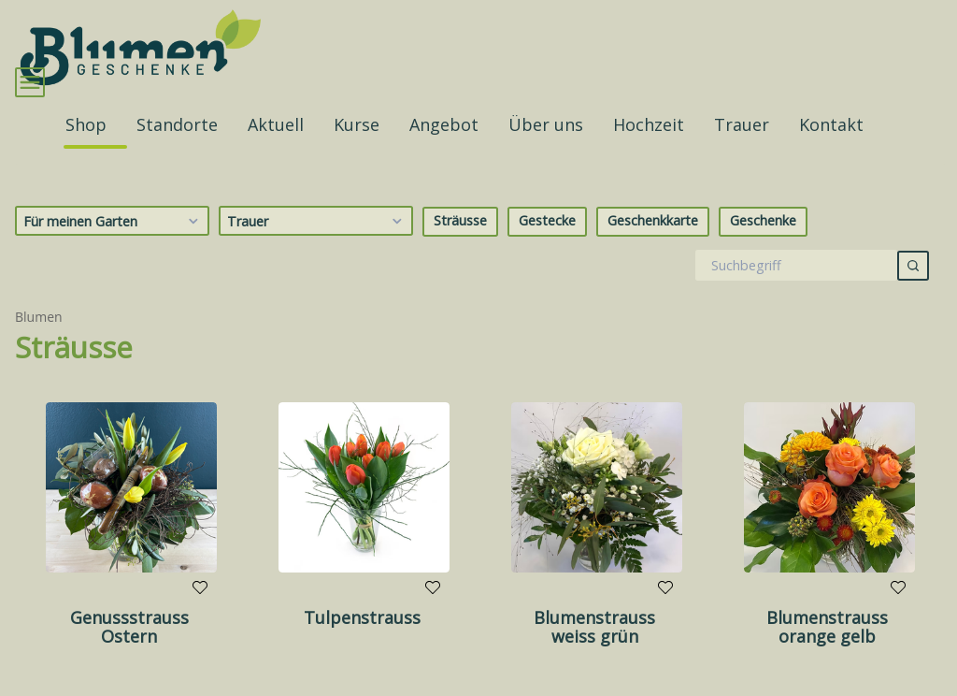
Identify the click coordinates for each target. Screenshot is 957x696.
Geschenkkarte (652, 248)
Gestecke (547, 248)
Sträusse (460, 248)
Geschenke (763, 248)
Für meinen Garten (113, 249)
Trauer (317, 249)
